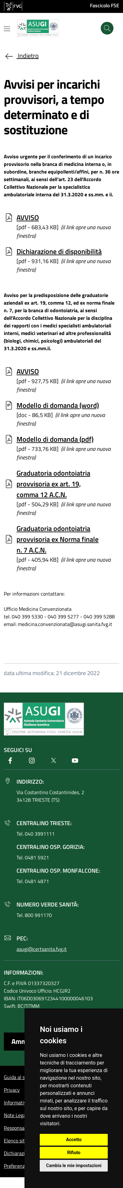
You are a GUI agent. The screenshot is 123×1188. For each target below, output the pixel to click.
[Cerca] (107, 28)
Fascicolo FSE (104, 5)
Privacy (12, 1090)
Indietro (21, 55)
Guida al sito (17, 1077)
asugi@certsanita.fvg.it (42, 949)
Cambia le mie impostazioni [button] (73, 1165)
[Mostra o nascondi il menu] (7, 29)
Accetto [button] (74, 1139)
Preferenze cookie (23, 1166)
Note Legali (16, 1115)
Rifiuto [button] (73, 1152)
